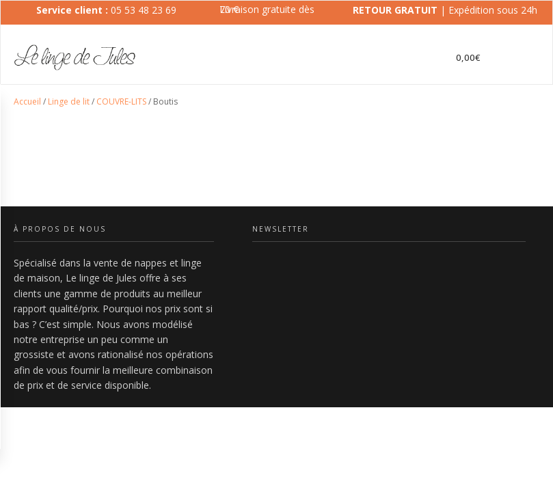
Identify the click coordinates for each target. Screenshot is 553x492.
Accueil (27, 101)
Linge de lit (69, 101)
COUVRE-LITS (121, 101)
